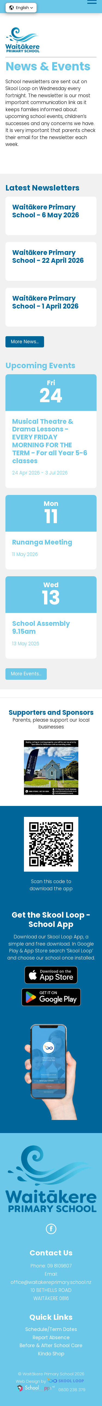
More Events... (26, 673)
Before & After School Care (51, 1345)
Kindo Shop (51, 1353)
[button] (21, 7)
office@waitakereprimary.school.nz (51, 1282)
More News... (25, 341)
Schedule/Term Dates (51, 1329)
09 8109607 (59, 1266)
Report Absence (51, 1337)
